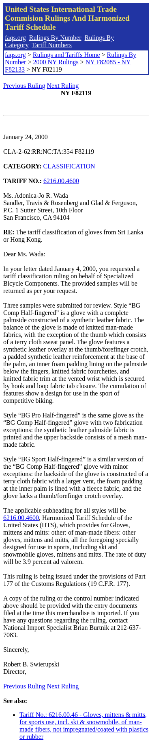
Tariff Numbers (52, 45)
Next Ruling (63, 85)
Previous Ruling (24, 85)
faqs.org (15, 37)
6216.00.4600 (61, 180)
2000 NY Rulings (55, 62)
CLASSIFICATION (69, 166)
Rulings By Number (55, 37)
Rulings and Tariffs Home (66, 54)
